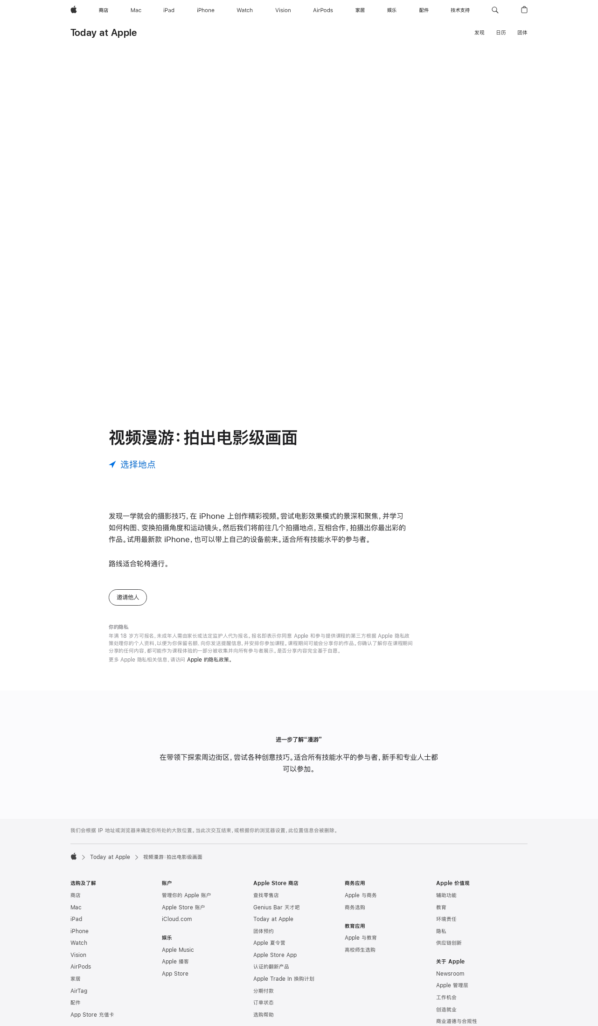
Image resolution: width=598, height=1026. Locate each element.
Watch (78, 943)
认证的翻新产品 (271, 967)
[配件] (424, 10)
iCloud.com (177, 919)
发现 (479, 32)
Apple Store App (275, 955)
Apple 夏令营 (269, 943)
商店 (75, 895)
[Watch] (245, 10)
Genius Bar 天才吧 (276, 907)
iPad (76, 919)
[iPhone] (205, 10)
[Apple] (74, 10)
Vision (78, 955)
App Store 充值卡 (92, 1015)
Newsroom (450, 974)
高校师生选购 (360, 950)
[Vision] (283, 10)
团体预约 (263, 931)
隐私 (441, 931)
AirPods (80, 967)
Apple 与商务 (361, 895)
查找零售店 (266, 895)
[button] (495, 10)
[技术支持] (460, 10)
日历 (501, 32)
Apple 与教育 (361, 938)
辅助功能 (446, 895)
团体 (522, 32)
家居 (75, 979)
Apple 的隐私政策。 (209, 660)
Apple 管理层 (452, 985)
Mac (76, 907)
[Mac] (136, 10)
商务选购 (355, 907)
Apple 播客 (175, 961)
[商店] (103, 10)
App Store (175, 974)
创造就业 (446, 1009)
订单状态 (263, 1002)
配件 (75, 1002)
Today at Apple (103, 32)
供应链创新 (449, 943)
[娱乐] (392, 10)
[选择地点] (132, 464)
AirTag (78, 991)
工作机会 (446, 997)
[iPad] (169, 10)
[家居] (360, 10)
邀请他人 (128, 597)
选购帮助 (263, 1015)
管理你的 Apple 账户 (186, 895)
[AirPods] (323, 10)
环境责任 (446, 919)
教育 (441, 907)
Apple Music (178, 950)
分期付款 (263, 991)
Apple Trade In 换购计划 (283, 979)
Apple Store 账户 (183, 907)
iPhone (79, 931)
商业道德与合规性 (456, 1021)
